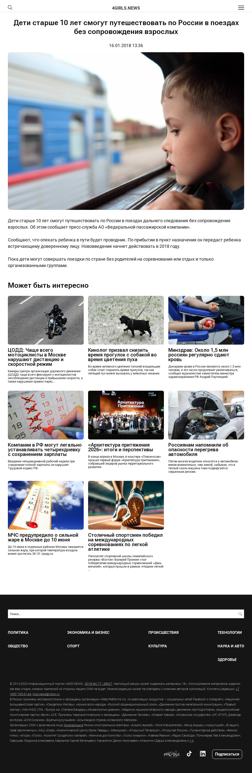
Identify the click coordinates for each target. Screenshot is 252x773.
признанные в (73, 725)
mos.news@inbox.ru (46, 694)
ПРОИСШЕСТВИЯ (163, 632)
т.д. (191, 740)
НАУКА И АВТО (231, 646)
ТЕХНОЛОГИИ (230, 632)
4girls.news (126, 8)
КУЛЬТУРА (157, 646)
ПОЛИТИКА (18, 632)
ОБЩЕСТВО (18, 646)
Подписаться (227, 753)
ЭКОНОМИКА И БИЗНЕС (88, 632)
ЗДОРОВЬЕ (227, 659)
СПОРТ (73, 646)
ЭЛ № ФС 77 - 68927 (98, 684)
